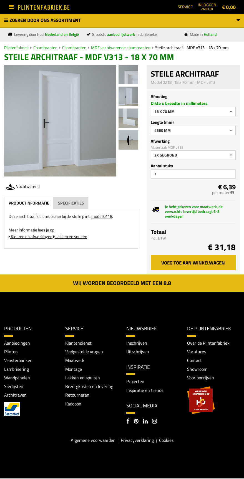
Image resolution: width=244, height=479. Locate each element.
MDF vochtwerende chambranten (120, 47)
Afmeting (159, 96)
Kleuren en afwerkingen (30, 236)
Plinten (11, 351)
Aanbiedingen (17, 343)
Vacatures (196, 351)
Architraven (15, 395)
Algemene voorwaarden (93, 440)
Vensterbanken (18, 360)
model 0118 (101, 216)
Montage (73, 369)
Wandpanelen (17, 378)
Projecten (135, 381)
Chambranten (45, 47)
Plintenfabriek (16, 47)
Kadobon (73, 404)
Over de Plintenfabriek (208, 343)
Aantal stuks (162, 166)
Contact (194, 360)
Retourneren (77, 395)
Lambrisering (16, 369)
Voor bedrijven (200, 378)
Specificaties (71, 203)
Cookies (166, 440)
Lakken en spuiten (70, 236)
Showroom (197, 369)
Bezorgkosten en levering (89, 387)
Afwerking (160, 141)
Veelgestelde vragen (84, 351)
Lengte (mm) (162, 122)
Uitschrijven (137, 351)
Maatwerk (74, 360)
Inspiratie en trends (144, 390)
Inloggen (207, 6)
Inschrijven (136, 343)
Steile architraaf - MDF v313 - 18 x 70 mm (192, 47)
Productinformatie (29, 203)
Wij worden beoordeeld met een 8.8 (122, 283)
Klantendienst (78, 343)
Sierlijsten (13, 387)
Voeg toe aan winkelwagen (193, 262)
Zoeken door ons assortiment (122, 20)
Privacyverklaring (137, 440)
